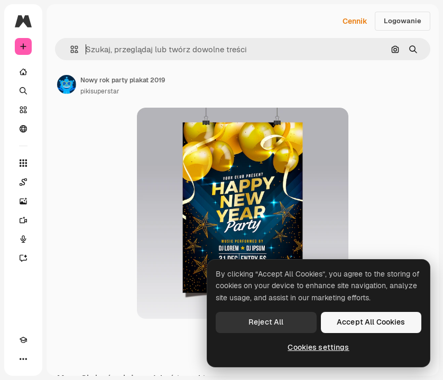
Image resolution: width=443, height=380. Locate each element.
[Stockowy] (23, 109)
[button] (70, 49)
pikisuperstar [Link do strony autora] (99, 91)
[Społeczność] (23, 128)
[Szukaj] (23, 90)
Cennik (355, 21)
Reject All (265, 322)
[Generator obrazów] (23, 201)
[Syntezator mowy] (23, 239)
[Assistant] (23, 258)
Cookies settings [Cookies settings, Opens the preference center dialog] (318, 347)
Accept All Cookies (371, 322)
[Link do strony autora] (66, 84)
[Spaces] (23, 182)
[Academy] (23, 339)
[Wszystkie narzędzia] (23, 163)
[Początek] (23, 71)
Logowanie (402, 20)
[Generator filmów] (23, 220)
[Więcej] (23, 358)
